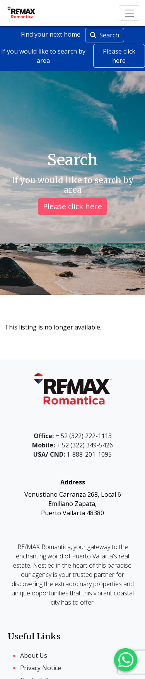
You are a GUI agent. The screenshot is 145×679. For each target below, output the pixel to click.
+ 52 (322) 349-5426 (72, 445)
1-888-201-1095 (72, 454)
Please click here (119, 56)
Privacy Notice (40, 668)
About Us (33, 655)
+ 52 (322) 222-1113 (73, 436)
